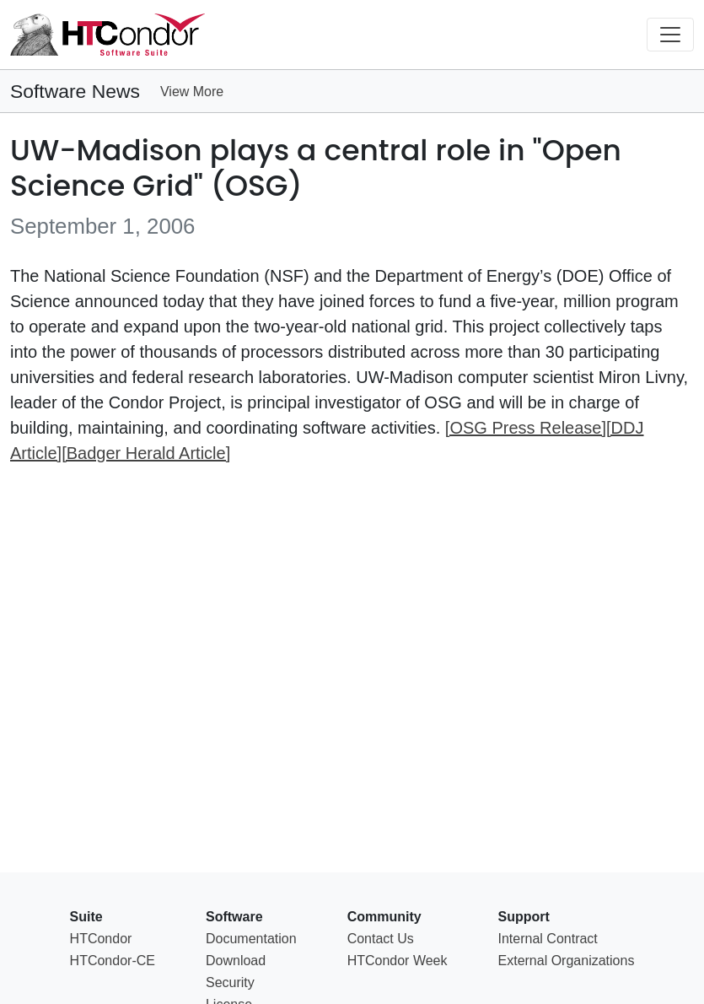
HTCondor (101, 938)
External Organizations (566, 960)
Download (236, 960)
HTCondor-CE (112, 960)
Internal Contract (548, 938)
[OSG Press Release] (525, 427)
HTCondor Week (397, 960)
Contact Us (380, 938)
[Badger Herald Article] (146, 453)
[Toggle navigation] (670, 34)
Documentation (251, 938)
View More (191, 91)
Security (230, 982)
